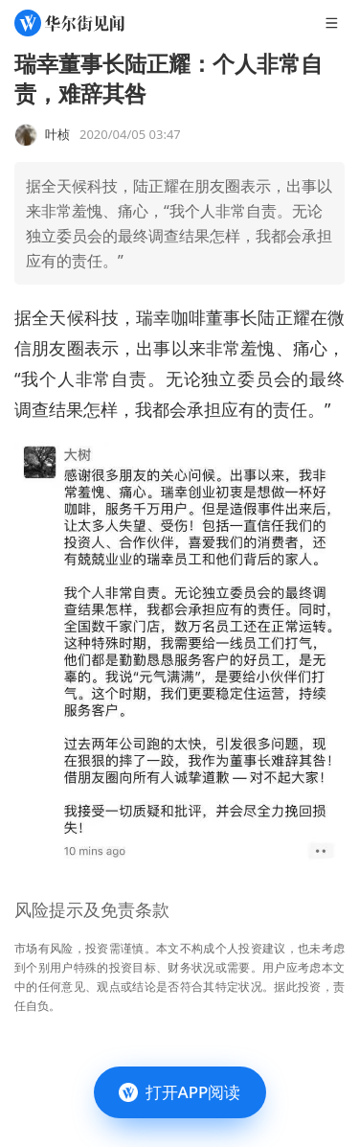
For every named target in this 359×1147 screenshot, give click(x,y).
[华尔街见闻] (69, 23)
